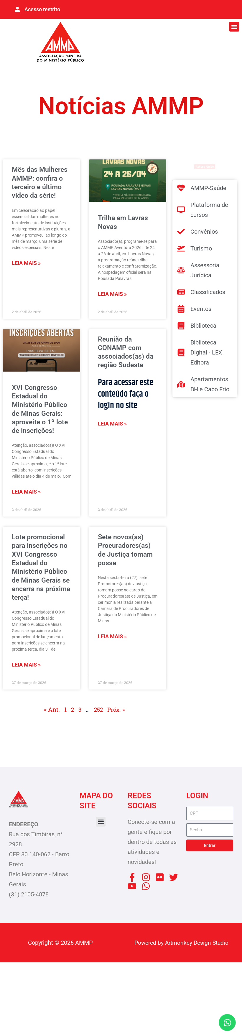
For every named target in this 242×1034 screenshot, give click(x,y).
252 (98, 781)
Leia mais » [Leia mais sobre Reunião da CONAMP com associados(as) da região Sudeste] (112, 441)
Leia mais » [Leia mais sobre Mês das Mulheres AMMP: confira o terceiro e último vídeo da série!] (26, 278)
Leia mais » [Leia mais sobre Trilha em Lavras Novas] (112, 296)
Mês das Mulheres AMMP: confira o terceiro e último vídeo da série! (41, 189)
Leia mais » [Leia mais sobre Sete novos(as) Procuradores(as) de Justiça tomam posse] (112, 673)
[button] (234, 26)
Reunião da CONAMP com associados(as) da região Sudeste (124, 361)
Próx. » (117, 781)
